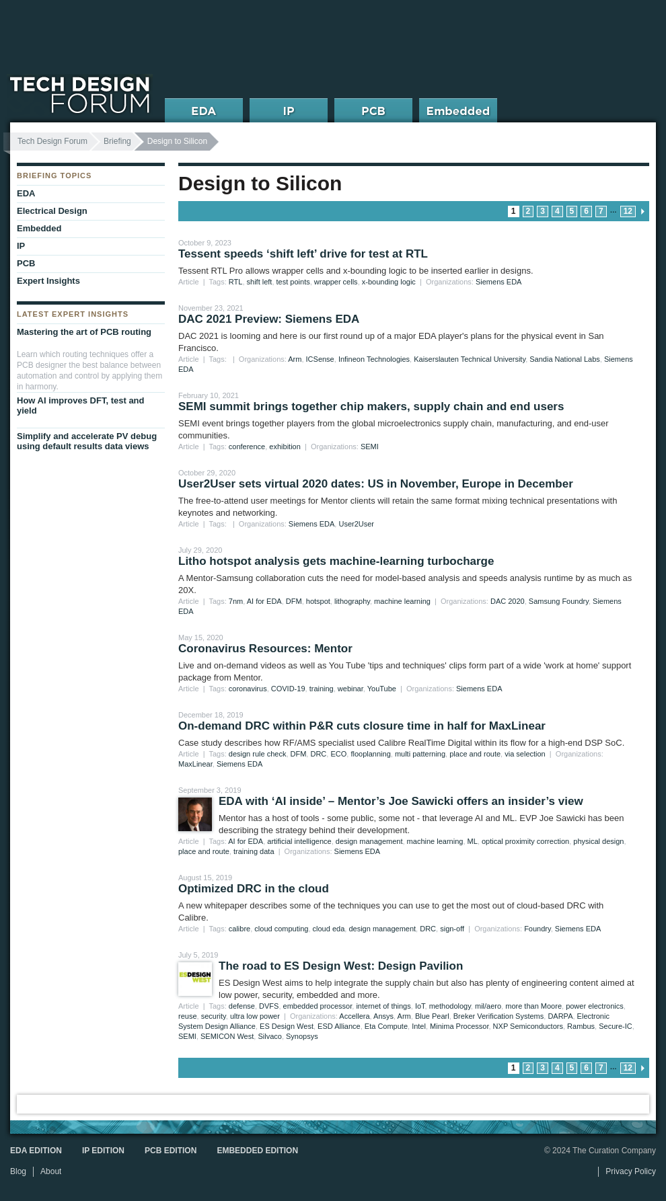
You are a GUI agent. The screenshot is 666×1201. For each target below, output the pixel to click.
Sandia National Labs (564, 359)
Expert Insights (48, 281)
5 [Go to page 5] (572, 211)
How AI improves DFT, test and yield (81, 405)
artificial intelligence (299, 841)
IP (21, 246)
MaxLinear (195, 764)
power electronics (595, 1006)
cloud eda (329, 929)
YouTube (381, 689)
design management (369, 841)
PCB (26, 263)
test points (293, 282)
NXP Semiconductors (528, 1026)
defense (242, 1006)
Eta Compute (386, 1026)
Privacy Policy (630, 1171)
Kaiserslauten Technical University (469, 359)
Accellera (354, 1016)
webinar (350, 689)
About (50, 1171)
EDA (26, 193)
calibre (239, 929)
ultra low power (255, 1016)
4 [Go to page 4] (557, 211)
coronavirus (248, 689)
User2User (356, 524)
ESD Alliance (339, 1026)
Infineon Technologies (374, 359)
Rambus (581, 1026)
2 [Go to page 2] (528, 211)
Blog (18, 1171)
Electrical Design (52, 211)
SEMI (370, 446)
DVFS (269, 1006)
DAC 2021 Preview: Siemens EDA (268, 319)
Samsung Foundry (559, 601)
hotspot (318, 601)
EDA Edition (36, 1150)
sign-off (452, 929)
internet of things (383, 1006)
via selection (525, 754)
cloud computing (281, 929)
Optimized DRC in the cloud (253, 888)
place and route (475, 754)
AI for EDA (264, 601)
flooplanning (370, 754)
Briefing (117, 141)
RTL (236, 282)
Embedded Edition (257, 1150)
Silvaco (269, 1036)
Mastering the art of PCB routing (84, 332)
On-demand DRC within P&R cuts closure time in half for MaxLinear (362, 726)
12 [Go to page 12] (628, 211)
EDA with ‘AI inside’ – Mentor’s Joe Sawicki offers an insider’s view (401, 801)
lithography (352, 601)
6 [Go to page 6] (586, 211)
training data (253, 851)
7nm (236, 601)
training (321, 689)
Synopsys (302, 1036)
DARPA (560, 1016)
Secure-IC (615, 1026)
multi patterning (420, 754)
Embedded (39, 228)
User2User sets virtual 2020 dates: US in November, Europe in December (375, 483)
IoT (420, 1006)
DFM (294, 601)
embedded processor (318, 1006)
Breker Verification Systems (498, 1016)
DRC (318, 754)
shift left (259, 282)
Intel (419, 1026)
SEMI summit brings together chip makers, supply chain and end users (371, 406)
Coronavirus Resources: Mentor (265, 648)
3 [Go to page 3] (542, 211)
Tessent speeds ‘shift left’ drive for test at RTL (303, 253)
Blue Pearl (432, 1016)
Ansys (383, 1016)
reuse (187, 1016)
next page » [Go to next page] (642, 211)
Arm (294, 359)
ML (473, 841)
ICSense (320, 359)
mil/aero (488, 1006)
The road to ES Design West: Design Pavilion (341, 966)
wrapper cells (336, 282)
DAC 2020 (507, 601)
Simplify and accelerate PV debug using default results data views (87, 441)
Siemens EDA (498, 282)
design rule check (258, 754)
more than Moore (533, 1006)
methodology (450, 1006)
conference (247, 446)
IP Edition (103, 1150)
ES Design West (286, 1026)
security (213, 1016)
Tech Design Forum (52, 141)
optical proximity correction (525, 841)
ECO (338, 754)
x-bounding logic (389, 282)
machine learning (402, 601)
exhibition (284, 446)
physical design (598, 841)
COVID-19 (288, 689)
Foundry (537, 929)
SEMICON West (227, 1036)
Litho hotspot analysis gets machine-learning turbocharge (336, 561)
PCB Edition (170, 1150)
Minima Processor (459, 1026)
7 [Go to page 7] (601, 211)
